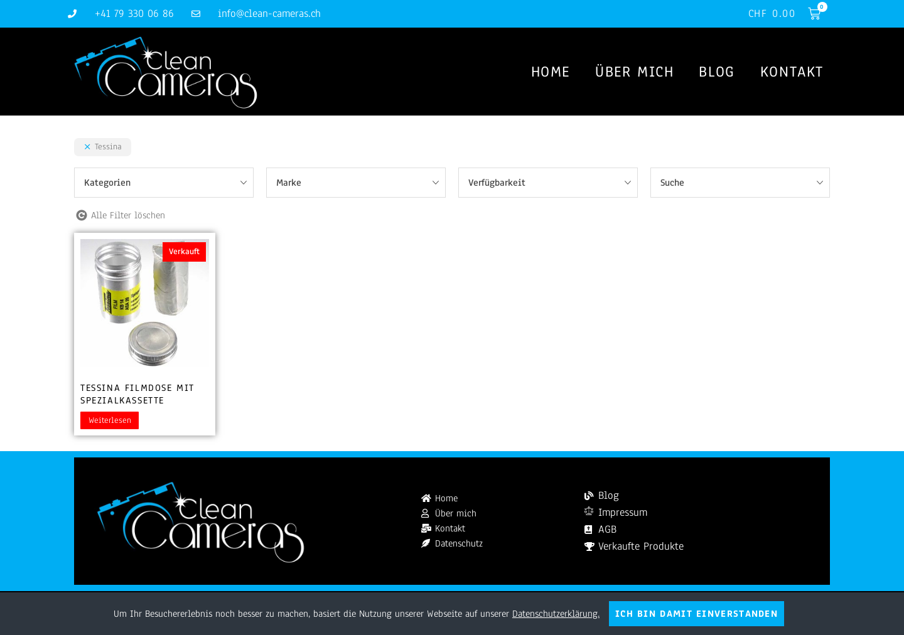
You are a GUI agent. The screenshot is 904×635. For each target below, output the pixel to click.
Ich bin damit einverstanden (696, 613)
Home (550, 71)
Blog (716, 71)
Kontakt (792, 71)
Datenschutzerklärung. (556, 613)
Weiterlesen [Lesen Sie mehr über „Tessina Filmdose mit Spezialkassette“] (110, 420)
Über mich (634, 71)
